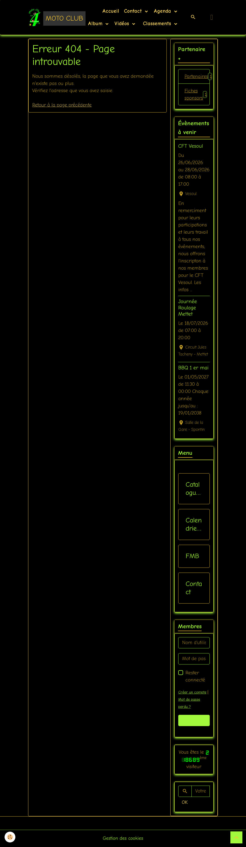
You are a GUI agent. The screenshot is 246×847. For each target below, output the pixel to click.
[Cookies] (10, 837)
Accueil (110, 11)
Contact (134, 11)
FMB (192, 556)
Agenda (163, 11)
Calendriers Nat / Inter (194, 525)
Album (96, 23)
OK (185, 803)
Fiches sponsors (196, 94)
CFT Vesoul (190, 146)
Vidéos (122, 23)
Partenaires (197, 76)
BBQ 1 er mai (193, 368)
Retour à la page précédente (62, 105)
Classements (157, 23)
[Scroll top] (236, 837)
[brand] (50, 17)
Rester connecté (195, 676)
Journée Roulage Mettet (187, 308)
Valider (194, 720)
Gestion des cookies (123, 838)
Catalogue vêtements (193, 489)
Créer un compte (192, 692)
